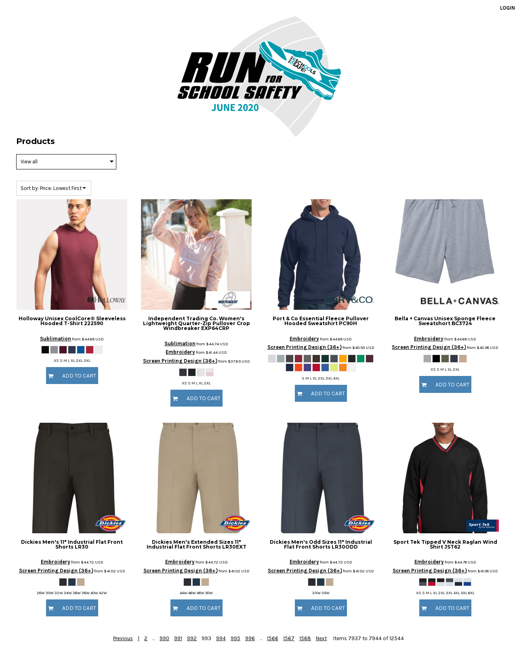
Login (507, 8)
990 (164, 638)
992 (192, 638)
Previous (123, 638)
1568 (305, 638)
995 (235, 638)
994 (221, 638)
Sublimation (55, 339)
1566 (272, 638)
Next (321, 638)
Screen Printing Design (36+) (180, 361)
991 (178, 638)
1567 (288, 638)
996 (250, 638)
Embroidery (180, 352)
